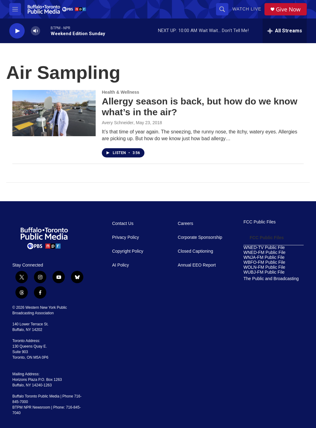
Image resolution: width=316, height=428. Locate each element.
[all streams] (285, 30)
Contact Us (122, 223)
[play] (17, 31)
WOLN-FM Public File (264, 267)
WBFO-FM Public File (264, 262)
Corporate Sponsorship (200, 237)
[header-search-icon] (222, 9)
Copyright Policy (127, 251)
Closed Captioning (195, 251)
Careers (185, 223)
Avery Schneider (117, 122)
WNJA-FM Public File (264, 257)
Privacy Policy (125, 237)
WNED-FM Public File (264, 252)
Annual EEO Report (197, 265)
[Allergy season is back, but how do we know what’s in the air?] (54, 113)
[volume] (35, 31)
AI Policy (120, 265)
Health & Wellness (120, 92)
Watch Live (246, 8)
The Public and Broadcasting (271, 278)
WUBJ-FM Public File (264, 272)
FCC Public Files (259, 222)
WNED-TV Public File (264, 247)
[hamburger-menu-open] (15, 9)
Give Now (288, 9)
